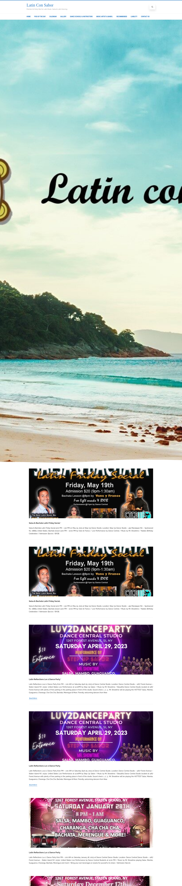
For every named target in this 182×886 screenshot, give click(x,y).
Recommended (122, 16)
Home (29, 16)
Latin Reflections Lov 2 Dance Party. (44, 766)
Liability (134, 16)
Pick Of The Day (40, 16)
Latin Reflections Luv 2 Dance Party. (44, 852)
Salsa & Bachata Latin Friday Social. (44, 601)
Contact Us (145, 16)
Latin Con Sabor (40, 5)
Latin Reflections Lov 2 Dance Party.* (45, 679)
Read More (33, 698)
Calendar (53, 16)
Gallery (63, 16)
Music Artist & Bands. (104, 16)
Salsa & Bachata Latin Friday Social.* (45, 523)
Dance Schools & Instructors (81, 16)
